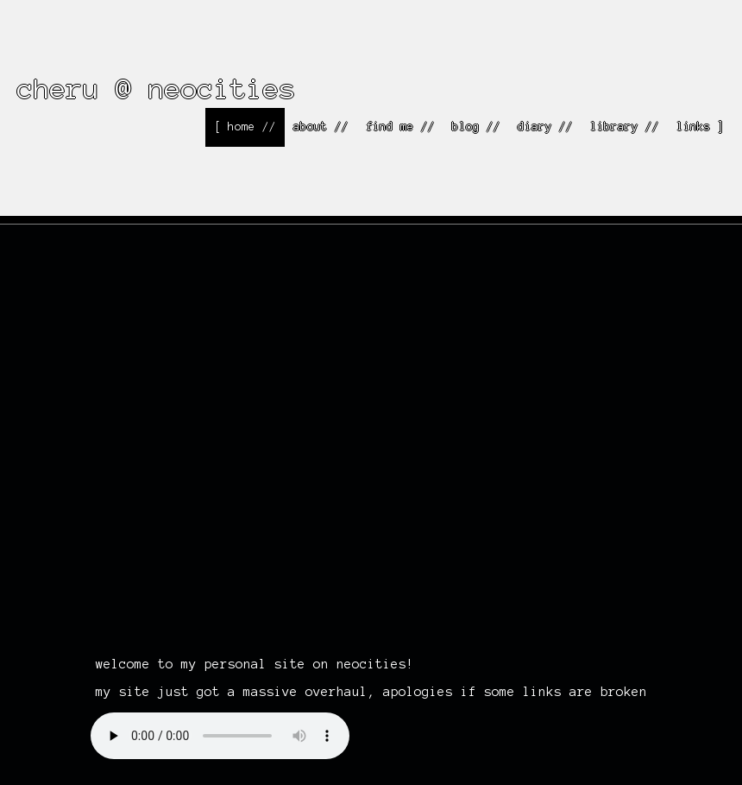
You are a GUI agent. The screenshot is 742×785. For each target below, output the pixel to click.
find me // (400, 127)
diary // (545, 127)
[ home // (245, 127)
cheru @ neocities (156, 88)
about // (321, 127)
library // (624, 127)
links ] (700, 127)
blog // (476, 127)
